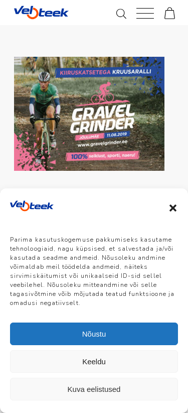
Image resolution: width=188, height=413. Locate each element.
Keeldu (94, 361)
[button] (173, 208)
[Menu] (145, 12)
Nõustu (94, 334)
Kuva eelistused (94, 389)
